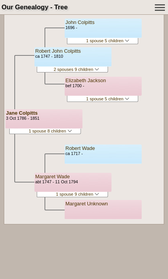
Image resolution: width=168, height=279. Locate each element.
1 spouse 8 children (50, 131)
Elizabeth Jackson (85, 80)
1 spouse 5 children (107, 40)
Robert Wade (80, 148)
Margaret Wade (52, 176)
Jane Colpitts (22, 113)
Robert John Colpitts (58, 51)
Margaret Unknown (86, 204)
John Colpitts (79, 22)
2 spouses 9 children (76, 69)
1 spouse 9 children (77, 194)
